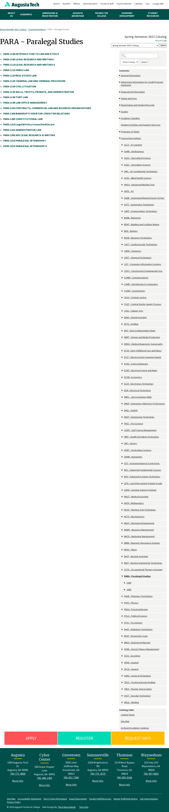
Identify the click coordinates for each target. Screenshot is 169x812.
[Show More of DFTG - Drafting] (122, 324)
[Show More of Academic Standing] (120, 118)
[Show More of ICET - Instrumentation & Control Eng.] (122, 463)
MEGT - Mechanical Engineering (139, 523)
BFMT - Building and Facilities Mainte (141, 224)
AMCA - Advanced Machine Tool (139, 184)
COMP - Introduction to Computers (141, 284)
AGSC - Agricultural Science (137, 158)
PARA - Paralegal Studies (137, 576)
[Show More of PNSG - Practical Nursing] (122, 609)
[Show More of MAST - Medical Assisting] (122, 496)
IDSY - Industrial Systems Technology (142, 476)
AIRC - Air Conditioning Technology (141, 171)
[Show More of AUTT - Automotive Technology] (122, 204)
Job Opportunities (149, 798)
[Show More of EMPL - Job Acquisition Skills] (122, 397)
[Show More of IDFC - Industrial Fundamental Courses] (122, 470)
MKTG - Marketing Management (139, 536)
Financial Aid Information (133, 91)
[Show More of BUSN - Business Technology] (122, 238)
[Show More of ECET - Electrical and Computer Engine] (122, 357)
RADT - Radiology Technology (138, 629)
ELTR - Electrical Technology (137, 390)
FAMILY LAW (16, 70)
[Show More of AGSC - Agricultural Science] (122, 158)
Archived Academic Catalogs (135, 727)
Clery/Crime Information (55, 798)
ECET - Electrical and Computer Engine (142, 357)
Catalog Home (128, 714)
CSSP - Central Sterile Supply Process (142, 304)
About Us (11, 14)
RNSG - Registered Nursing (137, 642)
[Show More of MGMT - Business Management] (122, 530)
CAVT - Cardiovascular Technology (140, 244)
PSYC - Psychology (133, 622)
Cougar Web (158, 3)
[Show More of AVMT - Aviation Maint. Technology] (122, 211)
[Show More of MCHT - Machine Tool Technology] (122, 510)
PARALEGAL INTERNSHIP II (25, 146)
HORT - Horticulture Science (137, 450)
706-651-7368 (71, 777)
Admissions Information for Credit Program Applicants (142, 84)
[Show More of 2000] (125, 589)
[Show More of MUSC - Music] (122, 549)
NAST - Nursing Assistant (136, 556)
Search (144, 62)
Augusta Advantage (78, 14)
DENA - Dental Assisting (135, 317)
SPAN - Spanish (131, 662)
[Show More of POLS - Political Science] (122, 616)
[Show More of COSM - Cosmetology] (122, 291)
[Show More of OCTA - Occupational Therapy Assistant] (122, 569)
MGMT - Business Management (139, 529)
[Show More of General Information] (120, 75)
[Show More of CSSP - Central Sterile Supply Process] (122, 304)
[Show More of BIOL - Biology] (122, 231)
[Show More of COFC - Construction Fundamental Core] (122, 271)
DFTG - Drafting (131, 324)
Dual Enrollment (124, 3)
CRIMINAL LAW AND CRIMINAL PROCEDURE (34, 81)
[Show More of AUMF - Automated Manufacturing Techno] (122, 198)
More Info (17, 780)
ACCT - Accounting (133, 144)
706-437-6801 (151, 773)
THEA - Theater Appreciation (138, 688)
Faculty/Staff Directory (100, 798)
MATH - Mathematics (134, 503)
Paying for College (101, 14)
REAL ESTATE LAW (19, 75)
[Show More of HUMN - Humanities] (122, 457)
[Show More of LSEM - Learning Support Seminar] (122, 490)
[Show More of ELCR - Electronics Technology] (122, 384)
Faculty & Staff (107, 3)
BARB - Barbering (132, 217)
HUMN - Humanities (133, 456)
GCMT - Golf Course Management (140, 430)
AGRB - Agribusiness (134, 151)
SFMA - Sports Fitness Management (141, 649)
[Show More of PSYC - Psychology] (122, 623)
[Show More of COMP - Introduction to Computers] (122, 284)
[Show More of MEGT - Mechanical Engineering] (122, 523)
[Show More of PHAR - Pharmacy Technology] (122, 596)
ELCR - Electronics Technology (138, 383)
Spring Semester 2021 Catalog (13, 29)
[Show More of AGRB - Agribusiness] (122, 151)
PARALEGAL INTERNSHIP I (24, 140)
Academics (26, 14)
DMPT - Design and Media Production (142, 337)
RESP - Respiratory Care (136, 635)
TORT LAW (15, 97)
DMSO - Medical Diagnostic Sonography (143, 344)
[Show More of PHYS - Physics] (122, 603)
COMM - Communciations (136, 277)
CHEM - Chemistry (132, 251)
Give (147, 3)
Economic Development (127, 14)
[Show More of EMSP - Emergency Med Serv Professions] (122, 403)
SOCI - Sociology (132, 655)
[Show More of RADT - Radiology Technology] (122, 629)
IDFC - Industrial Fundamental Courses (142, 470)
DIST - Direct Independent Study (139, 330)
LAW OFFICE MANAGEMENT (25, 102)
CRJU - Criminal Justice (135, 297)
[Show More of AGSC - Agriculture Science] (122, 165)
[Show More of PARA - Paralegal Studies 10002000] (122, 576)
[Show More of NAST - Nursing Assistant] (122, 556)
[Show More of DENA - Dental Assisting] (122, 317)
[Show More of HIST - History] (122, 443)
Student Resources (153, 14)
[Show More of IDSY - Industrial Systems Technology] (122, 476)
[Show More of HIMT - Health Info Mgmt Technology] (122, 437)
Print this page (161, 40)
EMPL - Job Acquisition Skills (138, 397)
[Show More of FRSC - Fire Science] (122, 423)
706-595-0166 (124, 777)
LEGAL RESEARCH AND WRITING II (29, 64)
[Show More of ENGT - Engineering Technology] (122, 417)
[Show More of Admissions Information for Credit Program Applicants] (120, 82)
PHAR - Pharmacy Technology (138, 596)
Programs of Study (130, 131)
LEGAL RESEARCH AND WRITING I (28, 59)
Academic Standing (130, 118)
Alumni (56, 3)
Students (66, 3)
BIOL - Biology (131, 231)
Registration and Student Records (137, 105)
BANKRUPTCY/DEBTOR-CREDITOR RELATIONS (36, 113)
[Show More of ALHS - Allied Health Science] (122, 178)
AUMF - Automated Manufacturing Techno (144, 198)
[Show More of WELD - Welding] (122, 702)
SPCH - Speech (131, 669)
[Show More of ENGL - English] (122, 410)
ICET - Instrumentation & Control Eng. (142, 463)
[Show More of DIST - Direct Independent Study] (122, 330)
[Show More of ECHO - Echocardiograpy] (122, 364)
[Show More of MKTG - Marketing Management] (122, 536)
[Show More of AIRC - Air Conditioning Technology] (122, 171)
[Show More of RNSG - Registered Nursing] (122, 642)
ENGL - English (131, 410)
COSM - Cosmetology (134, 290)
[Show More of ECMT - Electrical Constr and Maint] (122, 370)
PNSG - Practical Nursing (136, 609)
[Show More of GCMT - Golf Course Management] (122, 430)
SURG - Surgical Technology (137, 675)
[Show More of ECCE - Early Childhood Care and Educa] (122, 350)
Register (84, 738)
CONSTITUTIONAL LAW (23, 119)
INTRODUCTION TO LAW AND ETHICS (31, 53)
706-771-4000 (17, 773)
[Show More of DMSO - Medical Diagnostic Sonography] (122, 344)
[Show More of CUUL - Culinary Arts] (122, 311)
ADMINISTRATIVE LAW (22, 129)
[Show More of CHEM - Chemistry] (122, 251)
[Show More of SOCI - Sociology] (122, 656)
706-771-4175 (97, 773)
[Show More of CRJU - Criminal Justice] (122, 297)
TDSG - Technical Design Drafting (139, 682)
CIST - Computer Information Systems (142, 264)
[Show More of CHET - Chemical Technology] (122, 257)
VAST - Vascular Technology (137, 695)
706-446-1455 (44, 778)
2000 (129, 589)
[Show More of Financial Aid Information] (120, 92)
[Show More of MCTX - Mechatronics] (122, 516)
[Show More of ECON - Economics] (122, 377)
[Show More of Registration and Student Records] (120, 105)
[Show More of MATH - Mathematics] (122, 503)
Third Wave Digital (66, 807)
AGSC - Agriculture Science (137, 164)
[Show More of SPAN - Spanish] (122, 662)
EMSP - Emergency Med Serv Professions (144, 403)
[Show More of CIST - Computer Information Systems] (122, 264)
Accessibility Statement (29, 798)
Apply (31, 738)
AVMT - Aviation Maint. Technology (140, 211)
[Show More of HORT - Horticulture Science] (122, 450)
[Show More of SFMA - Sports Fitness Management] (122, 649)
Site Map (125, 721)
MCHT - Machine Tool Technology (140, 509)
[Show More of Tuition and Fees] (120, 98)
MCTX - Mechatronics (134, 516)
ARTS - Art (129, 191)
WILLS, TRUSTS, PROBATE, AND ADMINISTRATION (38, 91)
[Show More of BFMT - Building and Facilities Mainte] (122, 224)
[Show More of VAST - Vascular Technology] (122, 696)
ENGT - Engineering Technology (139, 416)
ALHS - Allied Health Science (137, 178)
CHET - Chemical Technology (138, 257)
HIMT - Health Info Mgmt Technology (141, 436)
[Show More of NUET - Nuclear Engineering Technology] (122, 563)
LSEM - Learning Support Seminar (140, 489)
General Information (130, 75)
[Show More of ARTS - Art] (122, 191)
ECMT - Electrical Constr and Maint (140, 370)
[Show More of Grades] (120, 111)
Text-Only (83, 807)
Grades (124, 111)
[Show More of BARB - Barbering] (122, 218)
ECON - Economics (133, 377)
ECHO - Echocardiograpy (136, 363)
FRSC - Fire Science (133, 423)
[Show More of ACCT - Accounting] (122, 145)
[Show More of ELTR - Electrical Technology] (122, 390)
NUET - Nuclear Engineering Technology (143, 562)
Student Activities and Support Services (140, 124)
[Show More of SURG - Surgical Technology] (122, 676)
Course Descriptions (37, 29)
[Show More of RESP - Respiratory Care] (122, 636)
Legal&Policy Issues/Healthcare (28, 124)
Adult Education (90, 3)
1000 (129, 582)
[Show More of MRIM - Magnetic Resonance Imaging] (122, 543)
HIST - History (130, 443)
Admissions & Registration (50, 14)
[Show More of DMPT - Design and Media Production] (122, 337)
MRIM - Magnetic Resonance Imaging (142, 542)
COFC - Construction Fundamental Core (143, 271)
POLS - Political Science (135, 615)
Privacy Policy (14, 802)
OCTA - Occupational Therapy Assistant (143, 569)
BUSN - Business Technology (138, 237)
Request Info (138, 738)
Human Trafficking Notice (126, 798)
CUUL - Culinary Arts (133, 310)
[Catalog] (135, 45)
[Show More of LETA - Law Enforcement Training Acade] (122, 483)
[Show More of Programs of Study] (120, 131)
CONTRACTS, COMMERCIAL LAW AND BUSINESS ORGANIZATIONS (47, 108)
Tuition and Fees (129, 98)
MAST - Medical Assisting (136, 496)
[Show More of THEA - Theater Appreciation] (122, 689)
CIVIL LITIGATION (19, 86)
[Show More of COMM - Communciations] (122, 277)
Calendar (138, 3)
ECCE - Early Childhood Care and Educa (143, 350)
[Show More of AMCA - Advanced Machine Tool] (122, 184)
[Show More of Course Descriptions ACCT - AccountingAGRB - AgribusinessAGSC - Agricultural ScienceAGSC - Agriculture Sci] (120, 138)
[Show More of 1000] (125, 583)
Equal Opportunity (78, 798)
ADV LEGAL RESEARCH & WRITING (29, 135)
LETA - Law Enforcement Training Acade (143, 483)
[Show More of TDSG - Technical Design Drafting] (122, 682)
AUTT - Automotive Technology (139, 204)
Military (76, 3)
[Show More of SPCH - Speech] (122, 669)
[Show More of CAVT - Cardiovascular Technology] (122, 244)
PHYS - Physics (131, 602)
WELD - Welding (131, 702)
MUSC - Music (130, 549)
